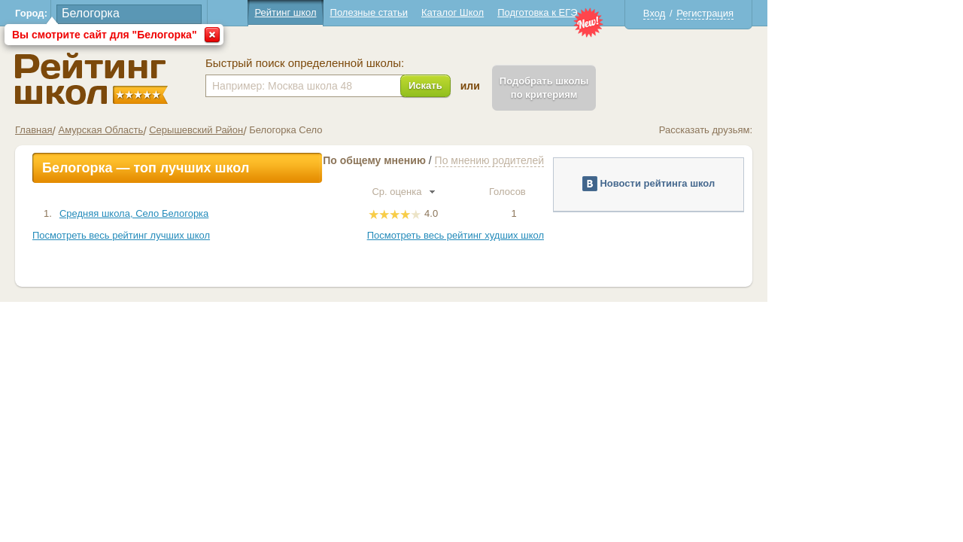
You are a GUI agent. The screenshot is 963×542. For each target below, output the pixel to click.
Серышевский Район (294, 130)
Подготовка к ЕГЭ (635, 12)
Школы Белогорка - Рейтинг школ (189, 79)
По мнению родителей (587, 160)
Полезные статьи (467, 12)
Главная (131, 130)
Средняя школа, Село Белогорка (231, 213)
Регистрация (802, 13)
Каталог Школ (550, 12)
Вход (752, 13)
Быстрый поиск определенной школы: (402, 63)
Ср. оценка (501, 191)
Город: (129, 13)
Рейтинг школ (383, 12)
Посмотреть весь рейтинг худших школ (553, 235)
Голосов (611, 191)
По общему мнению (472, 160)
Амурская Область (198, 130)
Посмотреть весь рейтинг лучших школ (219, 235)
